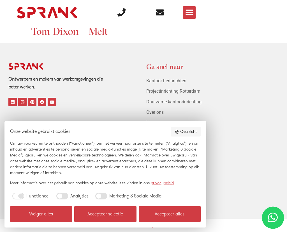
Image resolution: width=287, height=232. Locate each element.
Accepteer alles (169, 214)
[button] (189, 11)
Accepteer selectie (105, 214)
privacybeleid (162, 183)
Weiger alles (41, 214)
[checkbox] (30, 196)
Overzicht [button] (186, 131)
